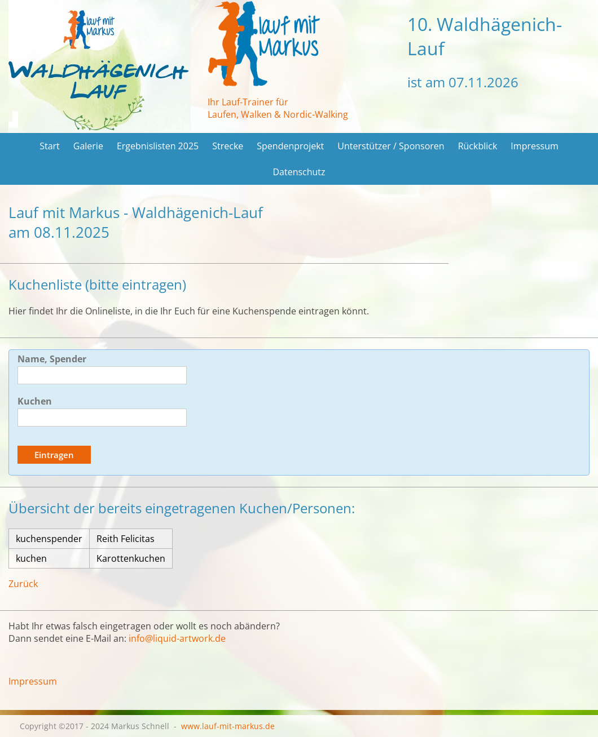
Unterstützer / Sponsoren (390, 146)
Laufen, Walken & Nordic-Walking (278, 114)
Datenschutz (298, 172)
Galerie (88, 146)
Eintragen (54, 454)
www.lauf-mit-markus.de (228, 726)
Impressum (534, 146)
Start (49, 146)
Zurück (23, 584)
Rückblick (478, 146)
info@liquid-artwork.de (177, 638)
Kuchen (34, 401)
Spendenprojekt (290, 146)
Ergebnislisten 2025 (158, 146)
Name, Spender (51, 359)
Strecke (227, 146)
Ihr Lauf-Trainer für (248, 102)
